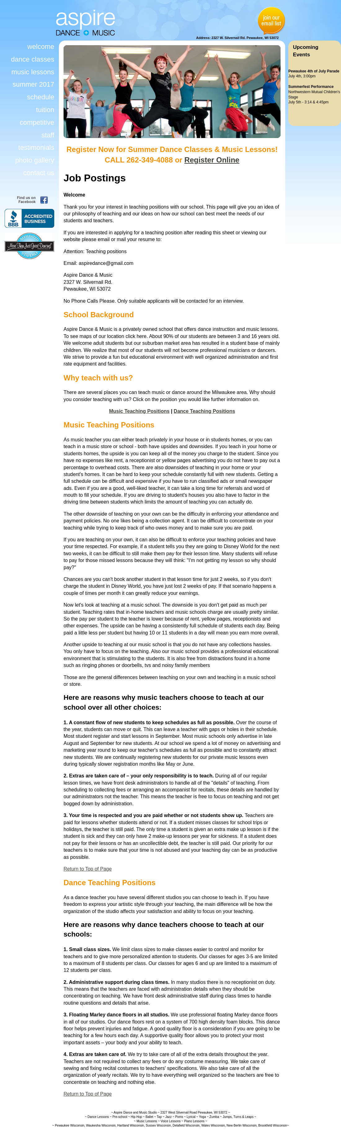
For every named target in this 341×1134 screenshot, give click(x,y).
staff (48, 135)
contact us (38, 173)
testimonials (36, 147)
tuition (45, 110)
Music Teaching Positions (139, 411)
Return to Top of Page (88, 869)
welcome (40, 46)
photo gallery (34, 160)
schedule (40, 97)
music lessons (32, 72)
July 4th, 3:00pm (302, 76)
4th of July (316, 71)
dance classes (32, 59)
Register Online (211, 160)
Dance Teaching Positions (204, 411)
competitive (37, 122)
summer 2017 (33, 84)
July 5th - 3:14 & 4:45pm (308, 102)
